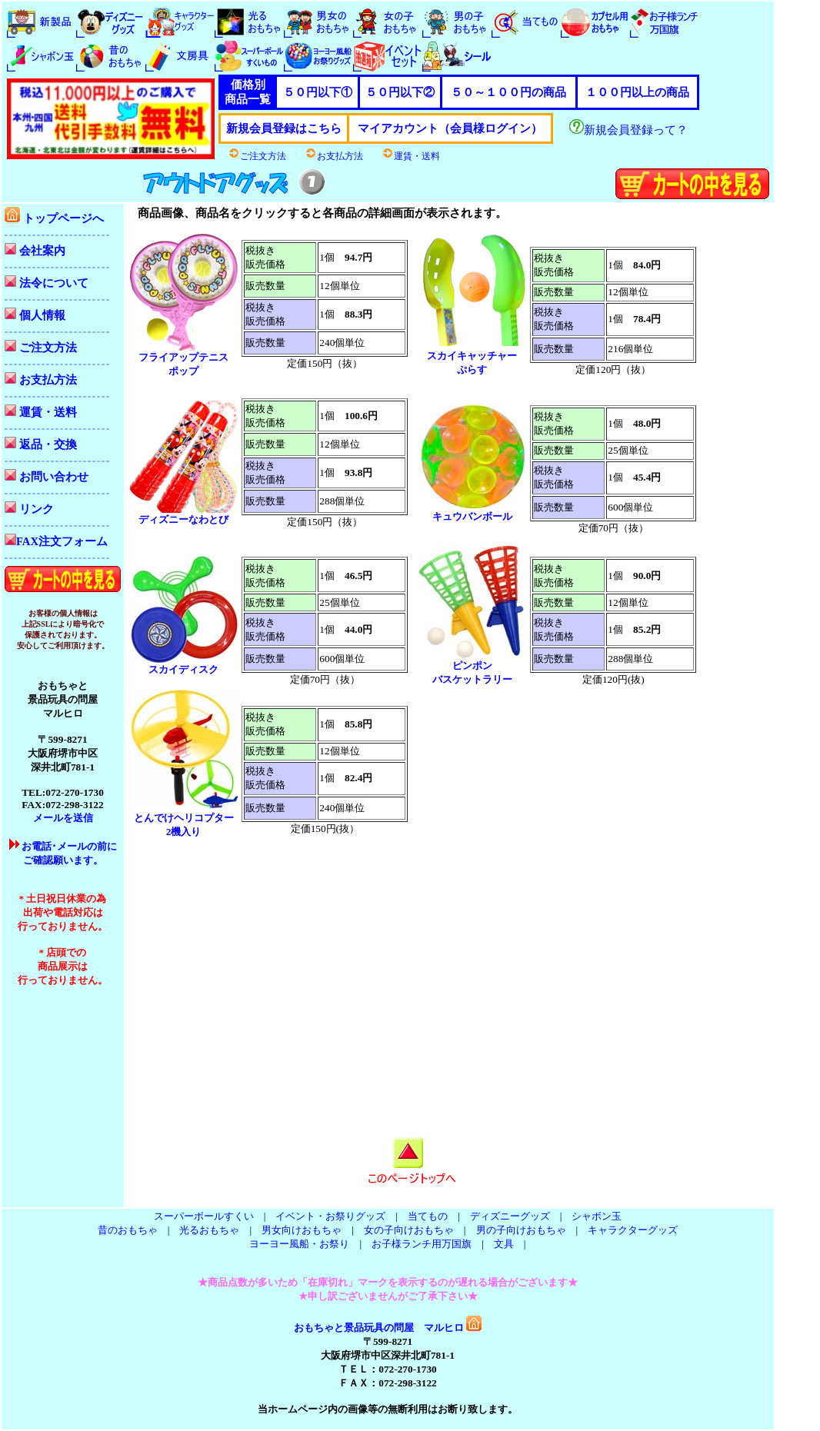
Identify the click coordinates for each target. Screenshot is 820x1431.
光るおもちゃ (209, 1230)
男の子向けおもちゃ (521, 1230)
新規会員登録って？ (628, 130)
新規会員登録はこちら (284, 128)
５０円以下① (317, 92)
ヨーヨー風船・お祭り (299, 1244)
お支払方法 (334, 156)
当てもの (428, 1216)
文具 (504, 1244)
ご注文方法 (257, 156)
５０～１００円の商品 (508, 92)
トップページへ (54, 218)
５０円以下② (400, 92)
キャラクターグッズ (633, 1230)
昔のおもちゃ (128, 1230)
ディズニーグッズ (510, 1216)
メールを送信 (63, 818)
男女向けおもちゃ (302, 1230)
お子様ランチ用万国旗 (422, 1244)
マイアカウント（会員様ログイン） (450, 128)
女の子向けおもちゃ (409, 1230)
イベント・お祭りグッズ (330, 1216)
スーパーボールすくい (204, 1216)
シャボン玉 (597, 1216)
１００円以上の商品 (637, 92)
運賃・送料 (411, 156)
